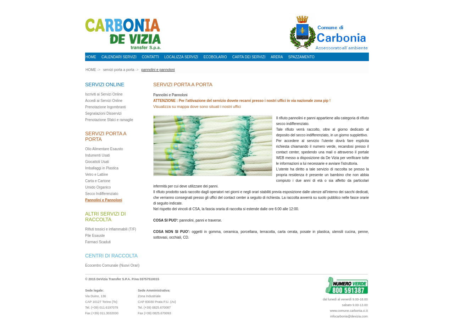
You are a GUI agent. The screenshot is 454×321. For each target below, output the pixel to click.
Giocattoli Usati (97, 162)
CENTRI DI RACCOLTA (111, 256)
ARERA (277, 57)
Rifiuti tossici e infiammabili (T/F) (110, 229)
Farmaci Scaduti (98, 242)
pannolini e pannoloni (158, 70)
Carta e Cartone (97, 181)
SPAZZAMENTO (301, 57)
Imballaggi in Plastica (101, 168)
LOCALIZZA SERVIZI (181, 57)
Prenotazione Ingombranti (105, 107)
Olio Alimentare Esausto (104, 149)
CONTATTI (150, 57)
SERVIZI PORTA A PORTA (182, 84)
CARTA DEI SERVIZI (248, 57)
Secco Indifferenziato (101, 194)
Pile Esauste (95, 236)
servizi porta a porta (118, 70)
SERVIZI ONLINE (104, 84)
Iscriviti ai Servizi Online (104, 94)
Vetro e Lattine (96, 174)
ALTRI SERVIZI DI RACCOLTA (105, 216)
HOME (90, 57)
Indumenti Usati (97, 155)
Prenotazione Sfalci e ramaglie (109, 120)
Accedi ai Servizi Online (103, 101)
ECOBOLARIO (215, 57)
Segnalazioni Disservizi (103, 113)
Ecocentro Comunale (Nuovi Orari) (112, 265)
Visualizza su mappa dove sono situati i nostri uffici (197, 106)
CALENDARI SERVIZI (119, 57)
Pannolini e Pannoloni (103, 200)
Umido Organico (98, 187)
